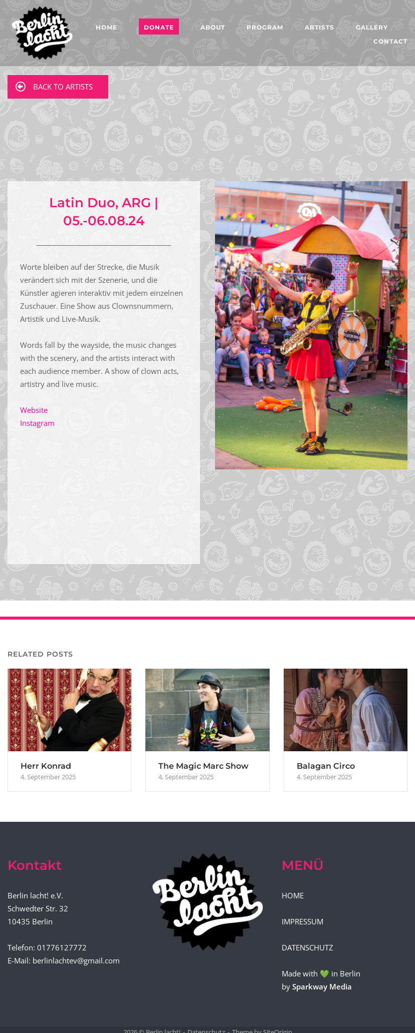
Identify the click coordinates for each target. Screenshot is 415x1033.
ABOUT (212, 27)
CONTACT (390, 41)
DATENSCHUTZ (307, 947)
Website (34, 410)
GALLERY (372, 27)
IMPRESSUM (302, 921)
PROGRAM (265, 27)
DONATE (159, 27)
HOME (106, 27)
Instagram (37, 423)
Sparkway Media (322, 986)
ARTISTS (319, 27)
